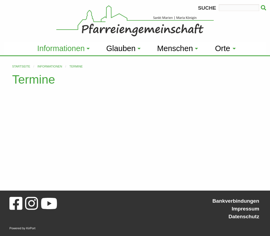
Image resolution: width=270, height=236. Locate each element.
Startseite (21, 66)
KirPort (30, 228)
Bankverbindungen (235, 201)
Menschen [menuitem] (175, 48)
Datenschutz (244, 216)
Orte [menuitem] (222, 48)
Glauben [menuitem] (121, 48)
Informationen (49, 66)
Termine (76, 66)
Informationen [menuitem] (61, 48)
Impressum (245, 209)
